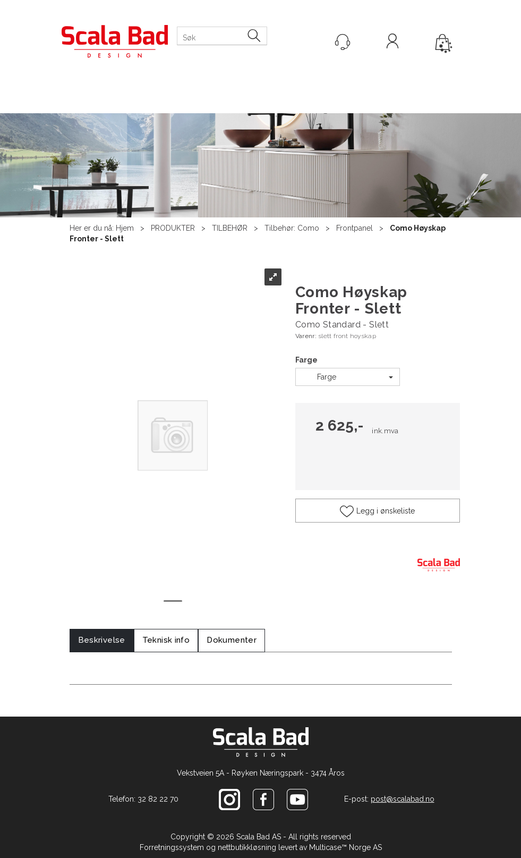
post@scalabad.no (402, 799)
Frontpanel (354, 228)
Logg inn (392, 42)
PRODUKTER (173, 228)
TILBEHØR (229, 228)
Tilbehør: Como (291, 228)
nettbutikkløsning (247, 847)
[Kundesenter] (342, 42)
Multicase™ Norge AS (345, 847)
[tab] (102, 640)
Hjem (125, 228)
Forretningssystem (172, 847)
